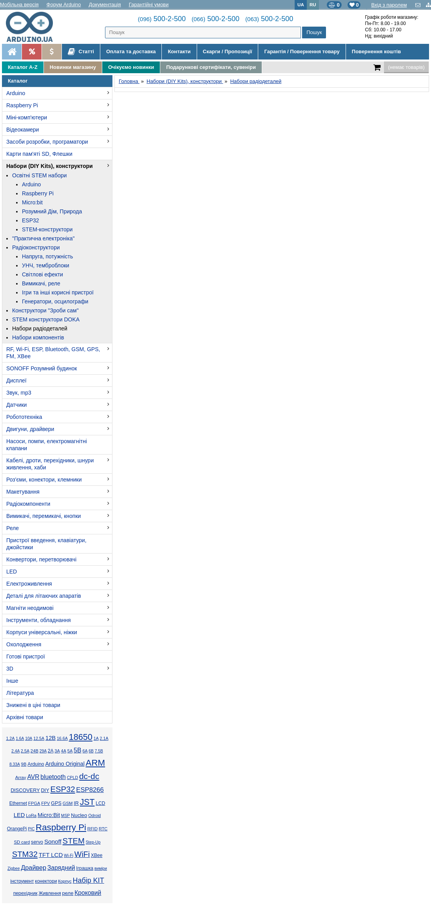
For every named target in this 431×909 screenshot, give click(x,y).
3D (9, 669)
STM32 (25, 854)
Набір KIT (88, 880)
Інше (12, 681)
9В (24, 764)
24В (34, 750)
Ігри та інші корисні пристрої (58, 292)
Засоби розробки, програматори (47, 142)
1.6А (20, 738)
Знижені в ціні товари (33, 705)
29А (43, 751)
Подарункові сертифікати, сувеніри (211, 67)
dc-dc (89, 776)
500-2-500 (162, 19)
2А (51, 751)
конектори (46, 881)
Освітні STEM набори (39, 175)
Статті (81, 52)
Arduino (15, 93)
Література (20, 693)
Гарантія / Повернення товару (301, 51)
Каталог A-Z (23, 67)
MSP (65, 815)
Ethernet (18, 803)
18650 (80, 737)
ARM (95, 763)
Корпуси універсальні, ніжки (41, 632)
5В (77, 750)
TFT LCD (51, 854)
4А (63, 750)
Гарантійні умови (149, 4)
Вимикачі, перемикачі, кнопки (43, 516)
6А (84, 750)
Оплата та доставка (131, 51)
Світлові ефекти (42, 274)
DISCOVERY (25, 790)
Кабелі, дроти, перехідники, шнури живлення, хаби (50, 464)
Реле (12, 528)
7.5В (99, 751)
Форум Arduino (64, 4)
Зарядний (61, 867)
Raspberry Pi (22, 105)
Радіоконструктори (36, 247)
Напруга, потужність (47, 256)
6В (91, 751)
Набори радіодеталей (39, 328)
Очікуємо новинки (131, 67)
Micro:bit (32, 202)
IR (76, 803)
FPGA (34, 803)
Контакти (179, 51)
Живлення (49, 893)
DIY (45, 790)
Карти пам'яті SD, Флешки (39, 154)
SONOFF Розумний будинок (41, 368)
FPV (45, 803)
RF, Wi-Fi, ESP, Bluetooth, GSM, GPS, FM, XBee (53, 352)
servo (37, 842)
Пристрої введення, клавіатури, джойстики (46, 543)
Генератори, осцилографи (55, 301)
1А (96, 738)
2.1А (104, 738)
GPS (56, 803)
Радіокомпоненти (28, 504)
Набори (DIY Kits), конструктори (49, 166)
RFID (92, 828)
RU (313, 4)
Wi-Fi (68, 855)
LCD (100, 803)
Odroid (94, 815)
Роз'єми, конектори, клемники (43, 479)
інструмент (22, 881)
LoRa (31, 815)
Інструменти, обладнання (38, 620)
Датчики (16, 405)
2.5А (25, 750)
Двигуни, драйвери (30, 429)
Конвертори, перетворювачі (41, 559)
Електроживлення (29, 584)
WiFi (82, 854)
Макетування (23, 492)
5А (69, 750)
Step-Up (93, 842)
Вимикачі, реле (41, 283)
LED (11, 571)
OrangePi (17, 828)
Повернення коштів (376, 51)
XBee (96, 855)
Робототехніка (24, 417)
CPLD (72, 777)
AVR (33, 777)
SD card (22, 842)
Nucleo (79, 815)
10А (28, 738)
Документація (105, 4)
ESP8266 (90, 790)
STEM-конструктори (47, 229)
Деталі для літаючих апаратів (43, 596)
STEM (74, 841)
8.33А (14, 764)
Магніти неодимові (30, 608)
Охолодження (23, 644)
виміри (100, 868)
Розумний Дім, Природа (52, 211)
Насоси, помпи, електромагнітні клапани (46, 444)
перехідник (25, 893)
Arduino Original (64, 764)
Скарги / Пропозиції (227, 51)
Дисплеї (16, 380)
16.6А (62, 738)
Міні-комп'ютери (26, 117)
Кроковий (87, 892)
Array (20, 777)
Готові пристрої (25, 656)
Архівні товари (24, 717)
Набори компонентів (38, 337)
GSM (68, 803)
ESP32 (30, 220)
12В (50, 738)
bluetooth (53, 777)
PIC (31, 829)
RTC (103, 828)
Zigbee (13, 868)
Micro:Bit (49, 815)
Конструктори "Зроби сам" (45, 310)
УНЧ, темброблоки (45, 265)
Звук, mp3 (18, 393)
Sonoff (53, 841)
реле (68, 893)
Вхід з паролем (389, 5)
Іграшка (84, 868)
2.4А (15, 751)
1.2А (10, 738)
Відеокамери (22, 129)
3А (57, 750)
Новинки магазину (73, 67)
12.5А (38, 738)
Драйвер (33, 867)
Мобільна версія (19, 4)
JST (87, 802)
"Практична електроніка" (43, 238)
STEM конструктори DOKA (46, 319)
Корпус (64, 881)
